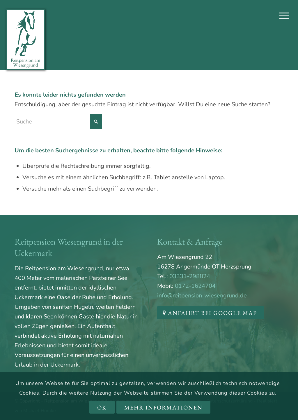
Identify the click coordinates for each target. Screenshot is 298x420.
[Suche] (58, 121)
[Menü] (284, 16)
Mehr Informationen (163, 407)
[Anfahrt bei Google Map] (210, 312)
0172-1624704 (195, 286)
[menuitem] (284, 16)
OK (102, 407)
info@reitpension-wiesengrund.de (202, 295)
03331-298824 (189, 276)
